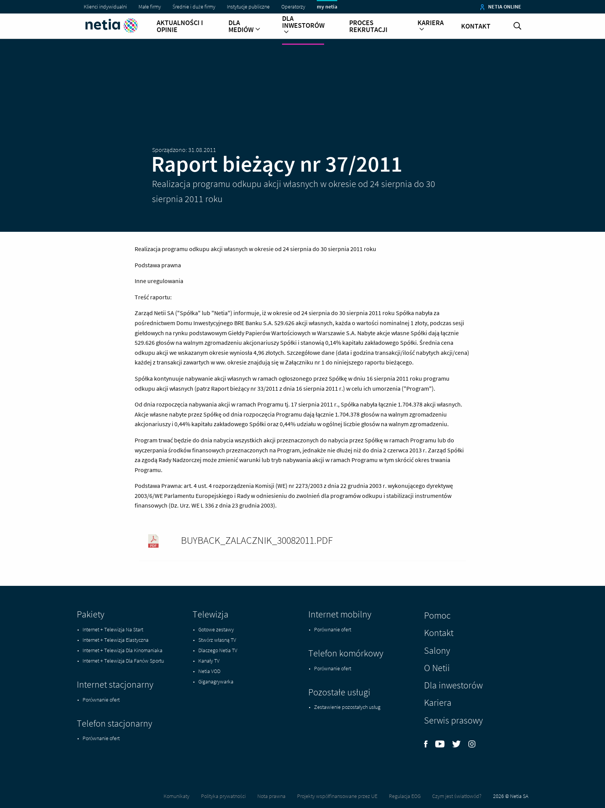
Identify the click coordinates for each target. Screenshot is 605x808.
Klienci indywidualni (105, 6)
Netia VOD (209, 671)
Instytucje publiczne (248, 6)
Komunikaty (176, 796)
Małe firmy (150, 6)
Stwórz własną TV (217, 639)
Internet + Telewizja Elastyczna (116, 639)
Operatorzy (293, 6)
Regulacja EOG (405, 796)
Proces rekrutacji (368, 26)
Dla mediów (244, 26)
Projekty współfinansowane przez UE (337, 796)
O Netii (437, 668)
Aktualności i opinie (180, 26)
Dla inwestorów (303, 25)
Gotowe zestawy (216, 629)
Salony (437, 650)
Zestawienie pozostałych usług (347, 706)
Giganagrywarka (215, 681)
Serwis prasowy (453, 720)
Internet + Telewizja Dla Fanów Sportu (123, 660)
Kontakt (475, 26)
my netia (327, 6)
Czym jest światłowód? (457, 796)
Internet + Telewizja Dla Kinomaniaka (122, 650)
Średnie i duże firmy (193, 6)
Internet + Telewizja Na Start (113, 629)
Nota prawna (271, 796)
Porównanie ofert (101, 699)
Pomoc (437, 615)
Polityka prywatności (223, 796)
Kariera (430, 26)
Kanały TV (209, 660)
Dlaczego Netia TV (217, 650)
